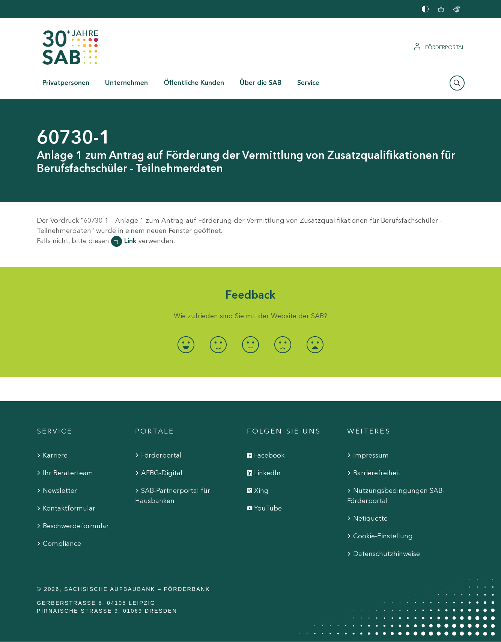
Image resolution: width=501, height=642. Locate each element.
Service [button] (308, 83)
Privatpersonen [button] (65, 83)
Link (130, 241)
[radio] (186, 344)
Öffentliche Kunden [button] (194, 83)
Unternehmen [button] (126, 83)
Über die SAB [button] (260, 83)
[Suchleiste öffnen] (457, 83)
